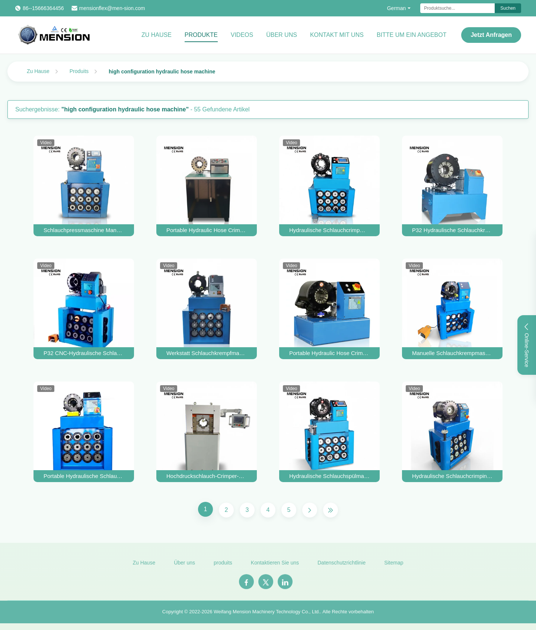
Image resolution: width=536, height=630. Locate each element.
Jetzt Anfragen (491, 35)
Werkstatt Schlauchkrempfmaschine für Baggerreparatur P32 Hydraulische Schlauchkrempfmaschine (206, 353)
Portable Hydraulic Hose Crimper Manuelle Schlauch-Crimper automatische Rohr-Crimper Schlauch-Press (206, 230)
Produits (79, 71)
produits (223, 566)
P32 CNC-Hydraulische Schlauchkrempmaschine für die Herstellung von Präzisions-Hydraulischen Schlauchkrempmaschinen (84, 353)
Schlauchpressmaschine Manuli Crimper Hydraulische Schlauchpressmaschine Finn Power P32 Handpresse (84, 230)
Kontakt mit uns (337, 35)
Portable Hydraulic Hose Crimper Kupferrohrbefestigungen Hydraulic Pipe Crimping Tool (329, 353)
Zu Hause (156, 35)
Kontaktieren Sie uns (275, 566)
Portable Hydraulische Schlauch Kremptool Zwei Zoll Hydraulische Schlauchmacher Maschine (84, 476)
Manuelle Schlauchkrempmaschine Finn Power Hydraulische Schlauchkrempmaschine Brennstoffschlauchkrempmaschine (452, 353)
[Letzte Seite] (330, 510)
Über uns (281, 35)
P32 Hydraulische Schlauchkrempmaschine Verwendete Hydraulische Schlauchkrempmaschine (452, 230)
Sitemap (393, 566)
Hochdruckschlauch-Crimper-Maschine (206, 476)
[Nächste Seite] (309, 510)
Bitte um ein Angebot (412, 35)
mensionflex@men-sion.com (112, 8)
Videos (242, 35)
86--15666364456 (43, 8)
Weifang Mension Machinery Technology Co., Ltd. (267, 615)
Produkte (201, 35)
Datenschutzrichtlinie (342, 566)
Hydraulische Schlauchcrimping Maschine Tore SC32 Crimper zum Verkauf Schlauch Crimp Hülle (452, 476)
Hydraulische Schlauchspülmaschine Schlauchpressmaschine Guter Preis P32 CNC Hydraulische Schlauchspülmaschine (329, 476)
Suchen (508, 8)
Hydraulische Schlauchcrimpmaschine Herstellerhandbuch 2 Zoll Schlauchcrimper (329, 230)
